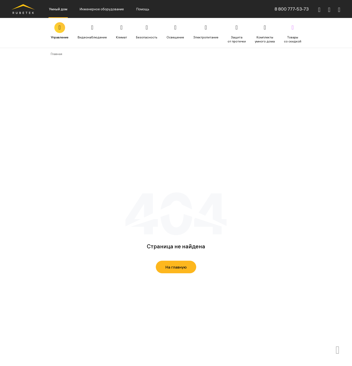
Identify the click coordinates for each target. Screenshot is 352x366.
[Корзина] (329, 9)
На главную (176, 267)
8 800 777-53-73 (292, 9)
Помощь (142, 9)
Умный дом (58, 9)
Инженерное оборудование (101, 9)
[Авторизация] (339, 9)
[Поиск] (319, 9)
